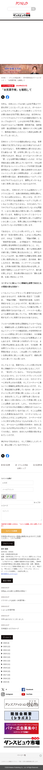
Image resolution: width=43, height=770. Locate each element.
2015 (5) (6, 682)
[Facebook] (7, 97)
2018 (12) (6, 671)
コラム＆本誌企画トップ (21, 466)
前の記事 (5, 465)
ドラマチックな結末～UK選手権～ (21, 598)
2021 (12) (6, 661)
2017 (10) (6, 675)
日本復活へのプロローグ (21, 626)
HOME (3, 78)
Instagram (7, 694)
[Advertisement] (21, 42)
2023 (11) (6, 653)
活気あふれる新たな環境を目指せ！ (21, 589)
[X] (3, 97)
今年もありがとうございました (21, 617)
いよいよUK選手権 (21, 608)
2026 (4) (6, 643)
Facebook (27, 689)
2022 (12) (6, 657)
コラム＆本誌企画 (14, 78)
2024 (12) (6, 650)
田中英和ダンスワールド (9, 574)
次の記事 (37, 465)
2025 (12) (6, 646)
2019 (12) (6, 668)
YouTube (27, 694)
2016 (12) (6, 678)
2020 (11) (6, 664)
